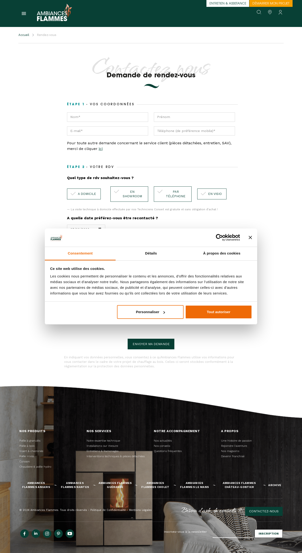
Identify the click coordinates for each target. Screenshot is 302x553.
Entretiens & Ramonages (102, 451)
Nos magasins (230, 451)
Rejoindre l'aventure (234, 446)
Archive (274, 485)
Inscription (269, 533)
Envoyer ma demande (151, 344)
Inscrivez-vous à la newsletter (185, 531)
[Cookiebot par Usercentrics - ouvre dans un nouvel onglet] (219, 237)
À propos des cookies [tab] (221, 253)
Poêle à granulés (29, 440)
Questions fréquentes (168, 451)
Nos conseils (162, 446)
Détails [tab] (151, 253)
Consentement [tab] (80, 253)
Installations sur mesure (102, 446)
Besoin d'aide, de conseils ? (212, 510)
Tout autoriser (219, 312)
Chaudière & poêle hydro (35, 466)
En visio (215, 194)
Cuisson (24, 461)
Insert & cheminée (31, 451)
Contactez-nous (264, 511)
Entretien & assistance (228, 3)
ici (101, 148)
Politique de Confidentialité (108, 510)
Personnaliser (150, 312)
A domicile (87, 194)
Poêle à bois (26, 446)
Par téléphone (175, 194)
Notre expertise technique (103, 440)
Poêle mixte (26, 456)
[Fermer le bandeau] (250, 237)
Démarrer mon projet (270, 3)
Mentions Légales (140, 510)
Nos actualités (163, 440)
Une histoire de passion (236, 440)
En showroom (132, 194)
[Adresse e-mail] (233, 533)
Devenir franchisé (232, 456)
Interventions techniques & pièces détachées (116, 456)
